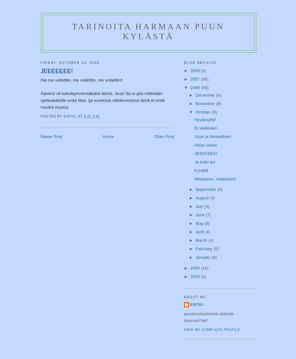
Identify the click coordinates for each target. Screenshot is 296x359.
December (205, 95)
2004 (195, 276)
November (205, 103)
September (206, 189)
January (203, 257)
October (203, 112)
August (202, 197)
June (200, 214)
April (200, 231)
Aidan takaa (205, 145)
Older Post (164, 136)
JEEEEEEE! (206, 153)
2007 (195, 79)
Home (108, 136)
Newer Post (52, 136)
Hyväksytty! (205, 119)
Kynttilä (201, 170)
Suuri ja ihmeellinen (212, 136)
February (204, 248)
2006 (195, 87)
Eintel (197, 304)
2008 (195, 70)
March (201, 240)
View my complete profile (212, 330)
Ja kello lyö (204, 162)
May (199, 223)
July (199, 206)
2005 (195, 268)
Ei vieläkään (205, 128)
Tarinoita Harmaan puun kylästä (148, 31)
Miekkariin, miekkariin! (215, 179)
